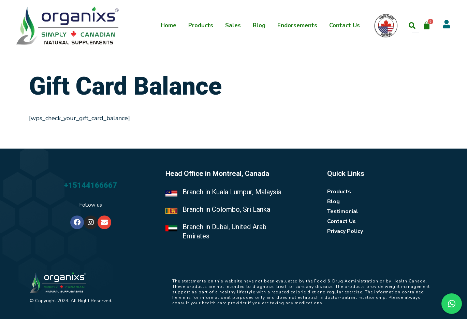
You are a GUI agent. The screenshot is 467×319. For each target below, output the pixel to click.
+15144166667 (90, 185)
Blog (259, 25)
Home (168, 25)
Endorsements (297, 25)
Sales (233, 25)
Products (200, 25)
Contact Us (344, 25)
